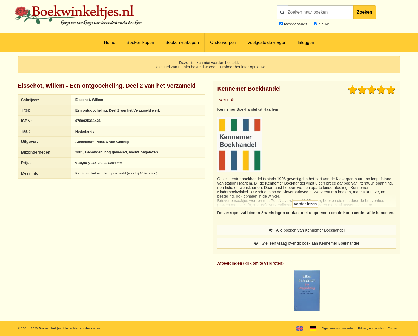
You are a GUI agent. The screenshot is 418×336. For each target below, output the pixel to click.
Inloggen (305, 42)
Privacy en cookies (371, 328)
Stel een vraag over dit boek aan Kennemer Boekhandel (306, 243)
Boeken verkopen (182, 42)
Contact (393, 328)
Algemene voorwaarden (337, 328)
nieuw (323, 24)
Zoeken (364, 12)
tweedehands (295, 24)
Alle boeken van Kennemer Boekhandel (307, 230)
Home (109, 42)
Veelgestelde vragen (266, 42)
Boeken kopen (140, 42)
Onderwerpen (223, 42)
